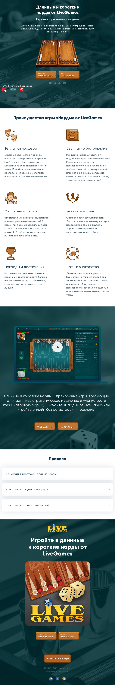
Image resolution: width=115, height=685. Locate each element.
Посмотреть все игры (57, 658)
